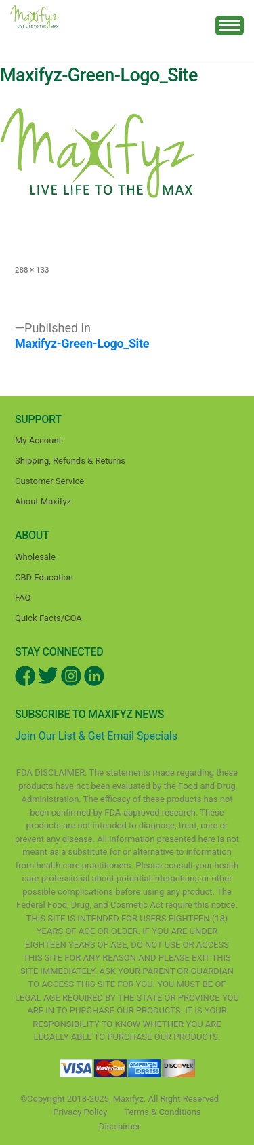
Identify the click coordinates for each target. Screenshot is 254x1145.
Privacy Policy (80, 1112)
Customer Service (49, 481)
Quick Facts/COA (48, 618)
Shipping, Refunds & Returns (70, 461)
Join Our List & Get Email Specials (96, 735)
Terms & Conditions (162, 1112)
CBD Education (44, 577)
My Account (38, 440)
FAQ (22, 597)
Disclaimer (119, 1126)
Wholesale (35, 557)
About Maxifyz (43, 501)
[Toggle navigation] (229, 25)
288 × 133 (32, 270)
